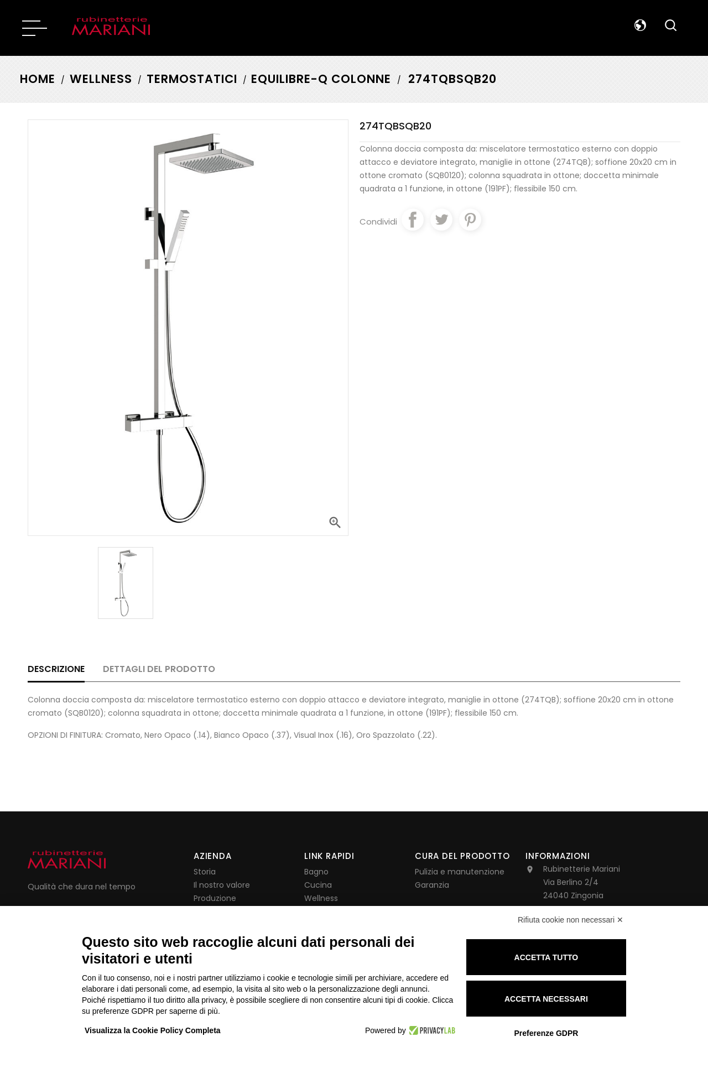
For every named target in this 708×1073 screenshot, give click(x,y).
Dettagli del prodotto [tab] (159, 669)
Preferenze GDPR (546, 1033)
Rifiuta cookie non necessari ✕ (570, 919)
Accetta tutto (546, 957)
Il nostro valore (222, 884)
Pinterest (470, 220)
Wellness (321, 898)
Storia (205, 871)
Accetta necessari (546, 998)
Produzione (215, 898)
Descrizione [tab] (56, 669)
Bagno (316, 871)
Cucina (318, 884)
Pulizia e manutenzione (459, 871)
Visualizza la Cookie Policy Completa (153, 1030)
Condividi (413, 220)
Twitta (441, 220)
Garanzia (432, 884)
